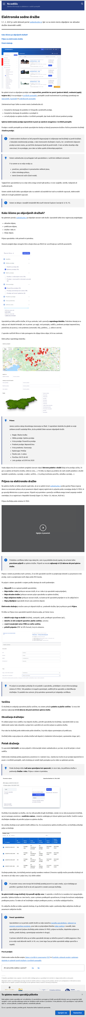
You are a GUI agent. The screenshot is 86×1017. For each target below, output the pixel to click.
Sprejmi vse (62, 1013)
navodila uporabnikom (59, 923)
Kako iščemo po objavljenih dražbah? (15, 35)
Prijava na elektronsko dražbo (12, 39)
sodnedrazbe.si (36, 22)
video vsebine (59, 926)
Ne (38, 968)
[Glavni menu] (4, 3)
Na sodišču (12, 3)
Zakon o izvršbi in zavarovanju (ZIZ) (37, 957)
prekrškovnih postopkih (27, 99)
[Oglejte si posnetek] (43, 528)
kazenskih (13, 99)
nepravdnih (5, 99)
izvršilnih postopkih (30, 95)
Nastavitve (77, 1013)
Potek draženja (7, 43)
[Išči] (82, 3)
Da (33, 968)
